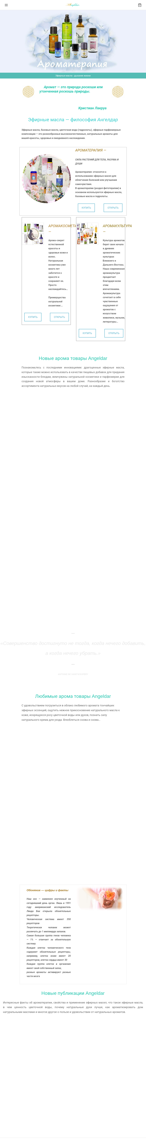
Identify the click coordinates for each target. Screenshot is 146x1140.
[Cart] (140, 5)
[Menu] (6, 5)
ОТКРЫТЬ (113, 207)
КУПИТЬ (86, 207)
